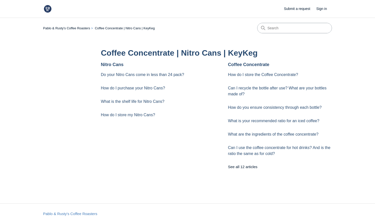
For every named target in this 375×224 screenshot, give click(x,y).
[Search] (294, 28)
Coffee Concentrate (248, 64)
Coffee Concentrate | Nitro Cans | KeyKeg (125, 28)
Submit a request (297, 9)
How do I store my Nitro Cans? (128, 115)
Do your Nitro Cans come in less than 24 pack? (142, 75)
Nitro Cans (112, 64)
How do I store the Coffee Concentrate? (263, 75)
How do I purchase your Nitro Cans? (133, 88)
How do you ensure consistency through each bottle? (274, 107)
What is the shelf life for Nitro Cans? (132, 101)
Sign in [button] (321, 9)
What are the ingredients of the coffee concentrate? (273, 134)
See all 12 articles (242, 167)
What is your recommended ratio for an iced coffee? (273, 121)
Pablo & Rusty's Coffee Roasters (66, 28)
